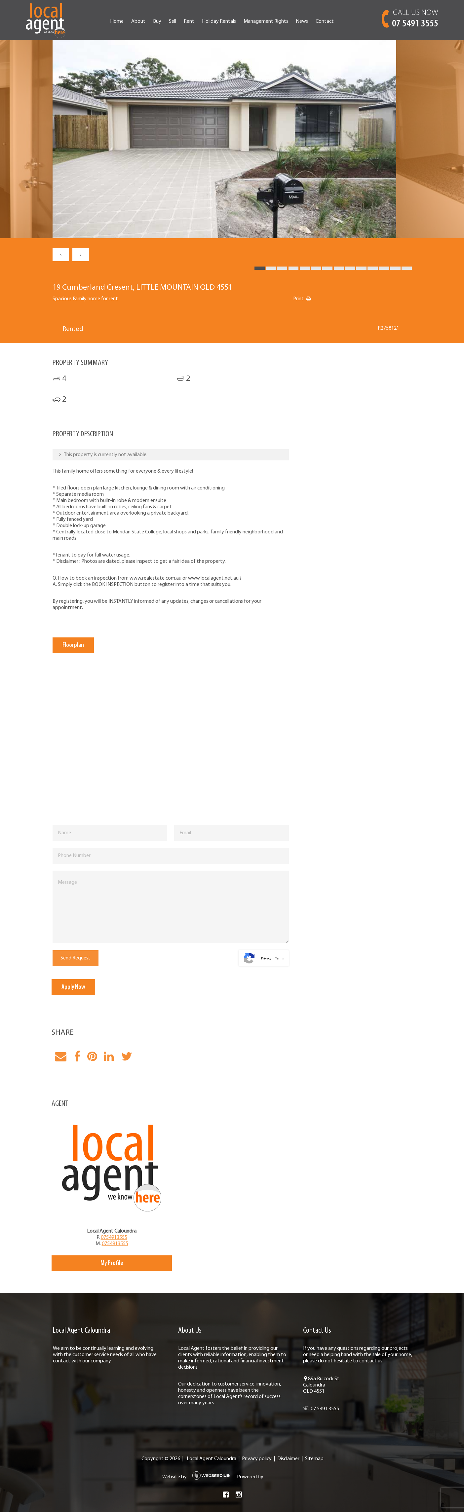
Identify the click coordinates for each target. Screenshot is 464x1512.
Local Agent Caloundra (211, 1465)
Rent (195, 21)
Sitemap (314, 1465)
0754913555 (119, 1237)
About (144, 21)
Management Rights (272, 21)
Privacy (263, 958)
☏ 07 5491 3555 (318, 1415)
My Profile (117, 1263)
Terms (276, 958)
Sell (178, 21)
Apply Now (82, 987)
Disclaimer (288, 1465)
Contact (331, 21)
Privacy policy (256, 1465)
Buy (163, 21)
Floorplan (81, 645)
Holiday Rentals (225, 21)
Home (123, 21)
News (308, 21)
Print (306, 299)
